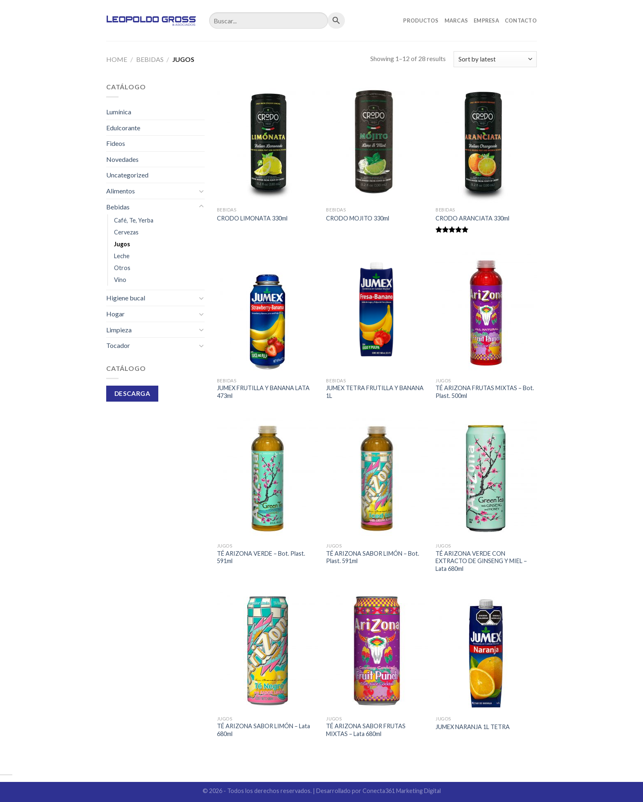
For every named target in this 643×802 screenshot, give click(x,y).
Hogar (115, 314)
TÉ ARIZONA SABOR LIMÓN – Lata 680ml (263, 729)
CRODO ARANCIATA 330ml (472, 218)
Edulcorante (123, 128)
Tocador (118, 345)
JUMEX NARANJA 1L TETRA (473, 726)
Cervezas (126, 232)
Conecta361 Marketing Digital (402, 790)
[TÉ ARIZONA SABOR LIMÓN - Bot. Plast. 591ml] (376, 478)
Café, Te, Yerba (133, 220)
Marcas (456, 20)
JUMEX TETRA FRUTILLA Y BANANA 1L (375, 391)
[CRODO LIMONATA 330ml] (267, 142)
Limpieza (119, 330)
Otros (122, 267)
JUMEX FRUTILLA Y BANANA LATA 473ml (263, 391)
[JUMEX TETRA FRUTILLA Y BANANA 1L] (376, 312)
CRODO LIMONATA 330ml (252, 218)
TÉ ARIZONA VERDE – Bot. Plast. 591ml (261, 557)
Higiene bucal (125, 298)
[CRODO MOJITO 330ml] (376, 142)
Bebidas (150, 59)
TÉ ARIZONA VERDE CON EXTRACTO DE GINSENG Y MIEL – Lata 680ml (481, 561)
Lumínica (118, 112)
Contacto (521, 20)
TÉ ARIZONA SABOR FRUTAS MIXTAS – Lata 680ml (366, 729)
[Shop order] (495, 59)
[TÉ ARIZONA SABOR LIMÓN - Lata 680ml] (267, 650)
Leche (122, 255)
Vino (120, 279)
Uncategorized (127, 175)
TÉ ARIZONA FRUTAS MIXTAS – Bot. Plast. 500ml (485, 391)
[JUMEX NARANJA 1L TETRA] (486, 650)
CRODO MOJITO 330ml (357, 218)
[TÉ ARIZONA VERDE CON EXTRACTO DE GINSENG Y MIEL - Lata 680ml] (486, 478)
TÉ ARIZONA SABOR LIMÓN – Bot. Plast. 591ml (372, 557)
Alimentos (120, 191)
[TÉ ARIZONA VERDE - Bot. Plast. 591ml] (267, 478)
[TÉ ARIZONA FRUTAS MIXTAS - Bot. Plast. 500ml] (486, 312)
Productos (420, 20)
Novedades (122, 159)
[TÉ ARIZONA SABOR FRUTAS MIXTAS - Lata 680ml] (376, 650)
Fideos (115, 143)
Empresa (486, 20)
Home (116, 59)
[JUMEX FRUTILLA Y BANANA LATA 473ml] (267, 312)
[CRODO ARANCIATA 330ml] (486, 142)
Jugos (122, 244)
